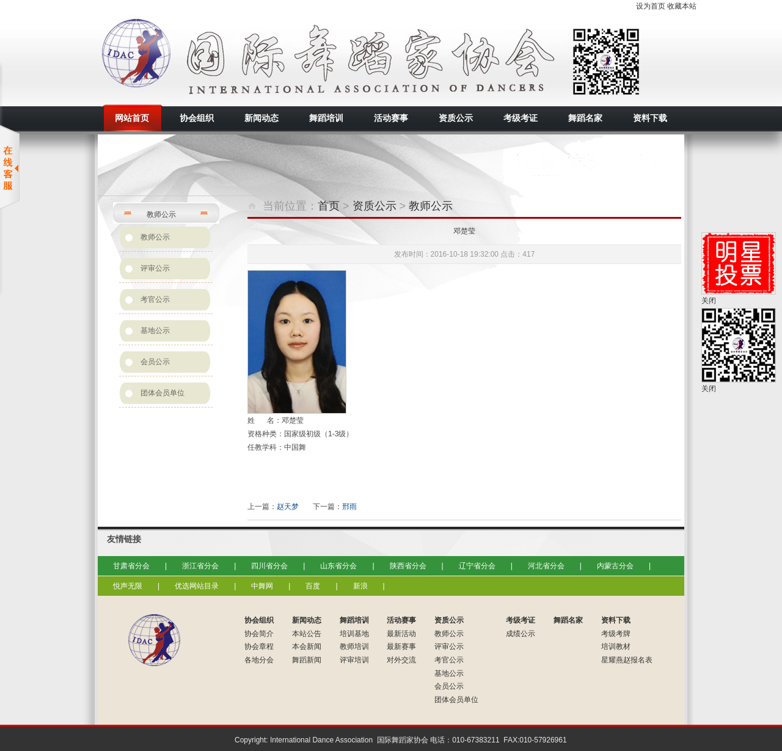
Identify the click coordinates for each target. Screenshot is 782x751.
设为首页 (650, 6)
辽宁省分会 (477, 566)
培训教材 (615, 646)
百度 (312, 586)
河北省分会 (546, 566)
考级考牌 (615, 633)
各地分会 (259, 660)
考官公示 (155, 299)
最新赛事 (401, 646)
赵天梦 (288, 506)
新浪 (360, 586)
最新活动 (401, 633)
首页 (329, 206)
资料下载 (615, 620)
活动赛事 (401, 620)
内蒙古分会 (615, 566)
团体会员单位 (163, 393)
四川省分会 (269, 566)
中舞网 (262, 586)
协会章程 (259, 646)
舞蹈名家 (568, 620)
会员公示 (155, 361)
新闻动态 (306, 620)
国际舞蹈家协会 (208, 58)
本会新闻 (306, 646)
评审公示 (155, 268)
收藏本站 (681, 6)
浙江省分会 (200, 566)
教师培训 (354, 646)
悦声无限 (127, 586)
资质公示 (374, 206)
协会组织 (259, 620)
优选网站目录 (197, 586)
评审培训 (354, 660)
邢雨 (349, 506)
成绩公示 (520, 633)
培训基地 (354, 633)
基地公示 (155, 330)
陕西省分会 (408, 566)
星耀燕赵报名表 (626, 660)
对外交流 (401, 660)
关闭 (708, 300)
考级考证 (520, 620)
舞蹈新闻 (306, 660)
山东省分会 (338, 566)
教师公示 (155, 237)
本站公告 (306, 633)
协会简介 (259, 633)
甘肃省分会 (131, 566)
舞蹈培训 (354, 620)
